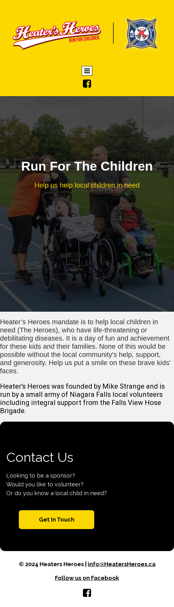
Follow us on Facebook (87, 578)
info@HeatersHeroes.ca (121, 564)
